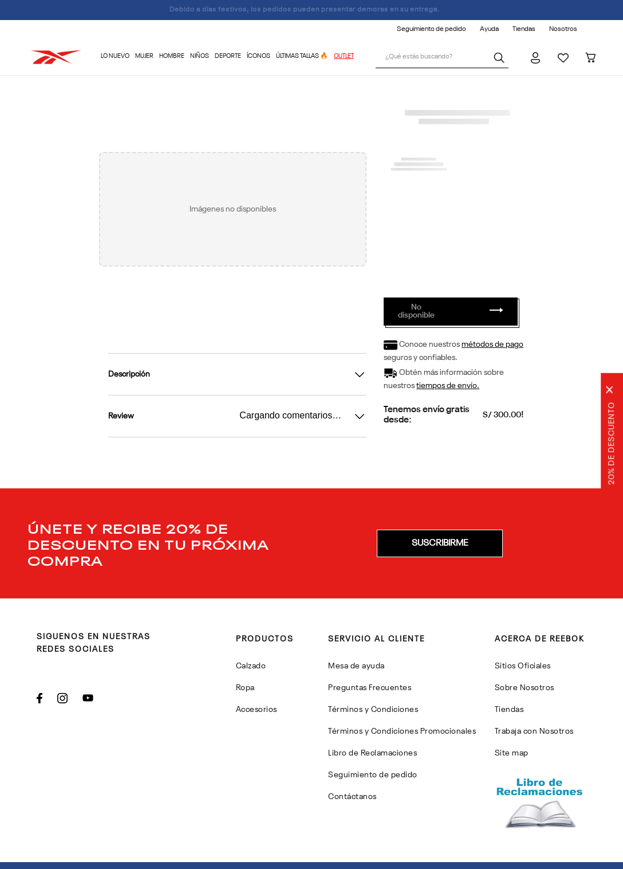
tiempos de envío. (447, 386)
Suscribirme (440, 543)
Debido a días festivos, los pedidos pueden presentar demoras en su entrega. (311, 10)
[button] (440, 543)
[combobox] (442, 57)
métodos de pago (492, 344)
